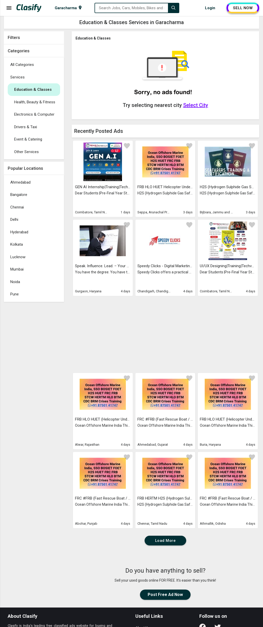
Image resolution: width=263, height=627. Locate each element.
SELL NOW (243, 8)
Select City (195, 105)
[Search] (173, 8)
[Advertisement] (34, 381)
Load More (165, 540)
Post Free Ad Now (165, 594)
